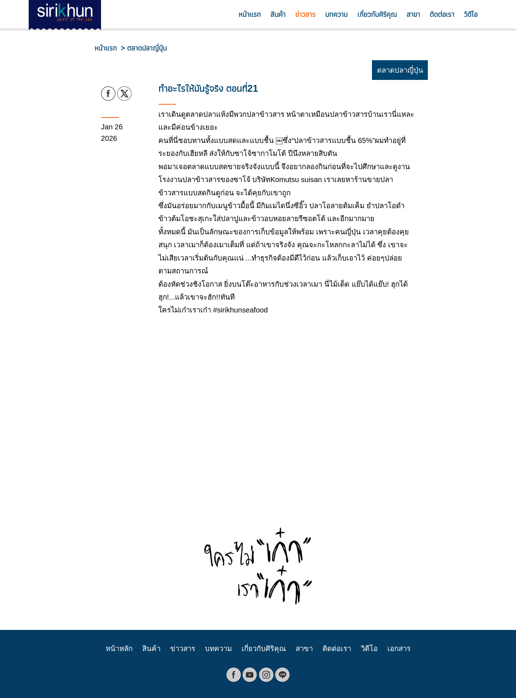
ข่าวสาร (305, 14)
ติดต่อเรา (442, 14)
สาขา (413, 14)
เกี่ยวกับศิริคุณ (377, 14)
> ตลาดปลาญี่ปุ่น (144, 48)
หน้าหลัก (119, 648)
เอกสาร (399, 648)
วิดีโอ (471, 14)
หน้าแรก (250, 14)
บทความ (336, 14)
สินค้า (278, 14)
